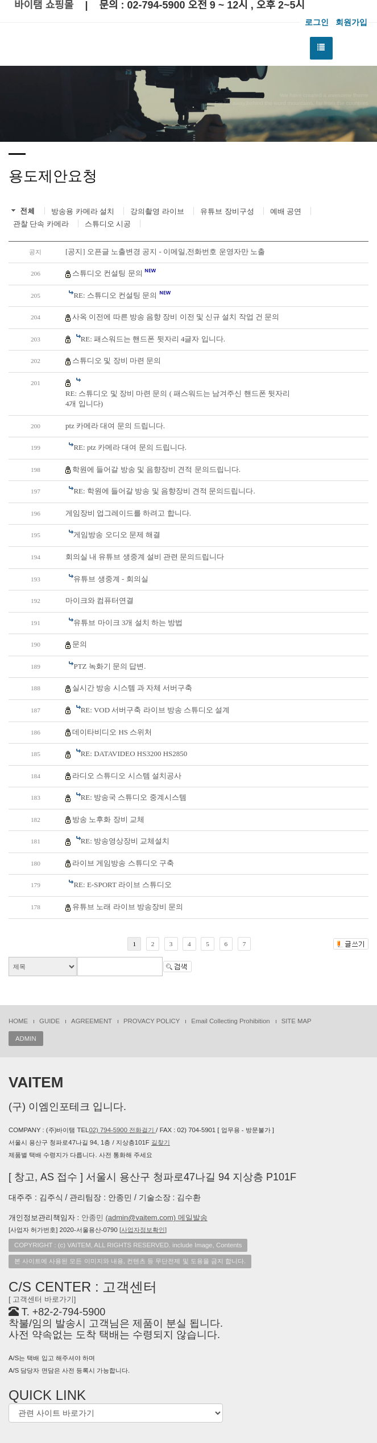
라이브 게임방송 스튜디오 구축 (123, 863)
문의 (79, 644)
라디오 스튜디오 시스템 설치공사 (126, 775)
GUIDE (49, 1021)
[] (143, 1229)
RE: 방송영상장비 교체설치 (125, 841)
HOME (18, 1021)
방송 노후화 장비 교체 (108, 819)
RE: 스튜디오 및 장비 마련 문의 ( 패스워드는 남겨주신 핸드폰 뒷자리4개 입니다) (177, 398)
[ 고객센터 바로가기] (42, 1299)
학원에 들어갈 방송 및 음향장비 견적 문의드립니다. (156, 469)
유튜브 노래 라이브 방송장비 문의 (127, 906)
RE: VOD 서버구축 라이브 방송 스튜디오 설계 (155, 710)
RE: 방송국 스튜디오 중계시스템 (134, 797)
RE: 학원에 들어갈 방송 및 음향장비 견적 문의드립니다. (164, 491)
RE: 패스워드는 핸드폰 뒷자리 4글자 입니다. (153, 339)
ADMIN (25, 1038)
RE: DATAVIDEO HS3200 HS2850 (134, 753)
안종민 (144, 1217)
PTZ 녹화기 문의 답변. (109, 666)
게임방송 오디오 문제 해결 (116, 534)
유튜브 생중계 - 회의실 (110, 579)
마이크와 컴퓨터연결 (99, 600)
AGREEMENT (91, 1021)
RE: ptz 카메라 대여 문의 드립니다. (130, 447)
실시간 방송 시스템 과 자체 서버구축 (132, 687)
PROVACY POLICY (151, 1021)
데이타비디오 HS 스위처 (112, 732)
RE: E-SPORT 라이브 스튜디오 (122, 884)
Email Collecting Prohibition (230, 1021)
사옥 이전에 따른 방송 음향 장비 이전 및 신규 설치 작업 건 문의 (175, 317)
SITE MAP (296, 1021)
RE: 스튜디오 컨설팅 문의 (122, 294)
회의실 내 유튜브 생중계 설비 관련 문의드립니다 (145, 556)
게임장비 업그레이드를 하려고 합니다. (128, 513)
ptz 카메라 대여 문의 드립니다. (115, 425)
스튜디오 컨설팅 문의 (114, 272)
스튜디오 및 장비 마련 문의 (116, 360)
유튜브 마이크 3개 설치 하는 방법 (128, 622)
